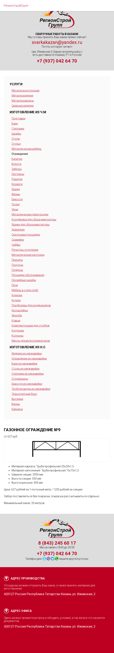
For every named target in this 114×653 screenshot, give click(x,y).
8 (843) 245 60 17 (57, 543)
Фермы (16, 194)
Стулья (16, 143)
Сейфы (16, 244)
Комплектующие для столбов (30, 325)
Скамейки (18, 239)
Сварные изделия (23, 105)
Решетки (17, 179)
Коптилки (18, 330)
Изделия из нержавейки (27, 353)
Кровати (17, 184)
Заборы (17, 169)
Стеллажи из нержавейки (28, 373)
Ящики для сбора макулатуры (30, 224)
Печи (15, 285)
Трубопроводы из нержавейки (31, 388)
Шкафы (16, 133)
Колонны (17, 335)
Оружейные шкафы (24, 280)
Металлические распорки (28, 254)
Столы (16, 138)
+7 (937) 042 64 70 (57, 61)
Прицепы (17, 259)
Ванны (16, 404)
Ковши (16, 320)
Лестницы (18, 174)
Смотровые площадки (26, 234)
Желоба (17, 315)
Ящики (16, 189)
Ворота (16, 163)
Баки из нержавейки (24, 363)
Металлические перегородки (30, 214)
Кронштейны (20, 310)
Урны (15, 209)
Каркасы (17, 409)
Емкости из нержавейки (27, 383)
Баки (15, 123)
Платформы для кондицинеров (31, 305)
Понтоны (17, 264)
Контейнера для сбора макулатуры (34, 219)
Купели (16, 300)
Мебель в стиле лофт (25, 290)
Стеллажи (18, 128)
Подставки (18, 118)
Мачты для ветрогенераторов (31, 340)
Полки (16, 204)
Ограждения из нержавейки (29, 358)
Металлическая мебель (27, 148)
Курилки (17, 295)
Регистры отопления (25, 249)
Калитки (17, 158)
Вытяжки (17, 399)
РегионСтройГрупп (16, 5)
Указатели (18, 229)
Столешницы (20, 378)
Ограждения (20, 153)
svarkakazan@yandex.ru (57, 42)
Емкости (17, 199)
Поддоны (17, 270)
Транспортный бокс (24, 393)
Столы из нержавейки (25, 368)
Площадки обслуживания (28, 275)
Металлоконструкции (25, 90)
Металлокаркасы (23, 100)
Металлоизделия (22, 95)
